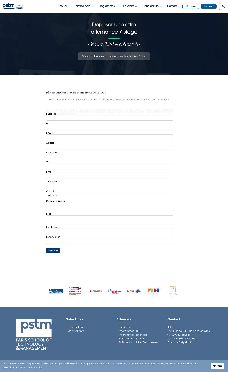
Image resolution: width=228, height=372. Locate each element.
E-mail (49, 172)
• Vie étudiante (75, 331)
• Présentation (74, 327)
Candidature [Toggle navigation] (151, 6)
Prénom (50, 133)
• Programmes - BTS (128, 331)
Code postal (52, 153)
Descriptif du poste (55, 201)
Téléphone (51, 182)
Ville (48, 163)
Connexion (191, 6)
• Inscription (123, 327)
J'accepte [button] (217, 366)
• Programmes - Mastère (131, 339)
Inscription (209, 6)
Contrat (50, 192)
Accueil (64, 6)
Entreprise (99, 56)
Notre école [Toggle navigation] (84, 6)
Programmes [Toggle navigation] (108, 6)
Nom (48, 124)
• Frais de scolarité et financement (137, 342)
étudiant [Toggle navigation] (130, 6)
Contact (173, 6)
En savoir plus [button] (35, 367)
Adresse (50, 143)
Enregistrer (53, 250)
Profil (48, 214)
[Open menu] (223, 6)
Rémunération (53, 237)
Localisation (52, 228)
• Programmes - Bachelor (131, 335)
